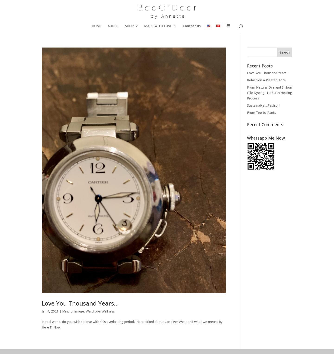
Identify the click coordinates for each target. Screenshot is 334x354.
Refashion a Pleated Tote (266, 80)
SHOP (129, 26)
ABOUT (113, 26)
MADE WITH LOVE (158, 26)
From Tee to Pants (261, 112)
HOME (97, 26)
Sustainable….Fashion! (263, 105)
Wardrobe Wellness (100, 311)
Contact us (192, 26)
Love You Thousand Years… (80, 303)
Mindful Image (73, 311)
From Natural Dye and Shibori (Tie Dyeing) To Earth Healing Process (269, 93)
